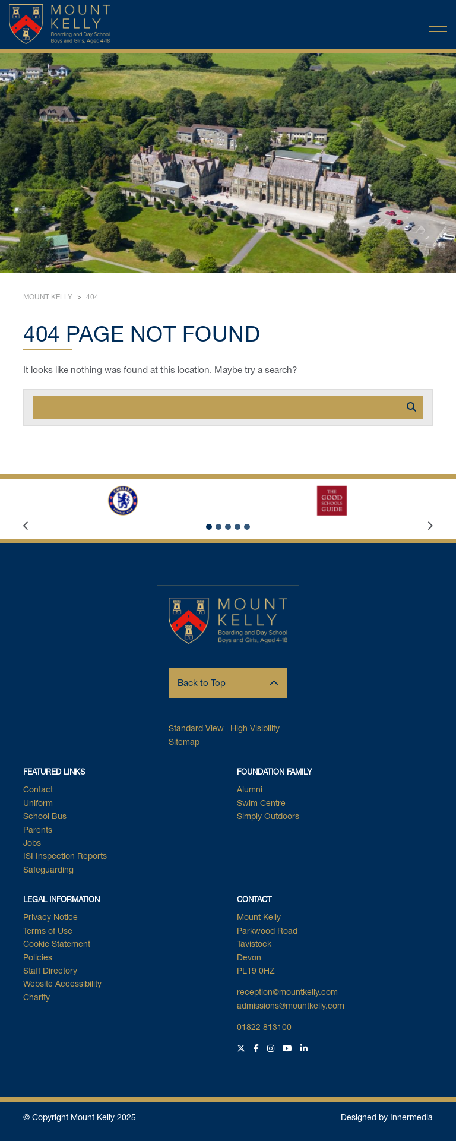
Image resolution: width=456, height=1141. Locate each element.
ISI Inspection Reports (65, 856)
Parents (37, 829)
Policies (37, 957)
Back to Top (228, 682)
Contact (38, 789)
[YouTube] (289, 1048)
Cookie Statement (56, 943)
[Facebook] (258, 1048)
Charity (36, 997)
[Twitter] (242, 1048)
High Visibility (255, 728)
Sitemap (184, 742)
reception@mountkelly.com (287, 992)
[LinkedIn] (305, 1048)
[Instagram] (272, 1048)
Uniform (38, 803)
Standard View (196, 728)
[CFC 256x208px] (122, 501)
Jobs (32, 842)
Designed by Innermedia (387, 1117)
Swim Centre (261, 803)
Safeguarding (48, 869)
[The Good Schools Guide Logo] (332, 501)
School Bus (44, 816)
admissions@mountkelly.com (290, 1005)
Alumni (249, 789)
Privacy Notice (50, 917)
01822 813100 (264, 1027)
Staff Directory (50, 970)
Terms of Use (47, 930)
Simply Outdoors (268, 816)
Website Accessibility (62, 983)
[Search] (216, 407)
